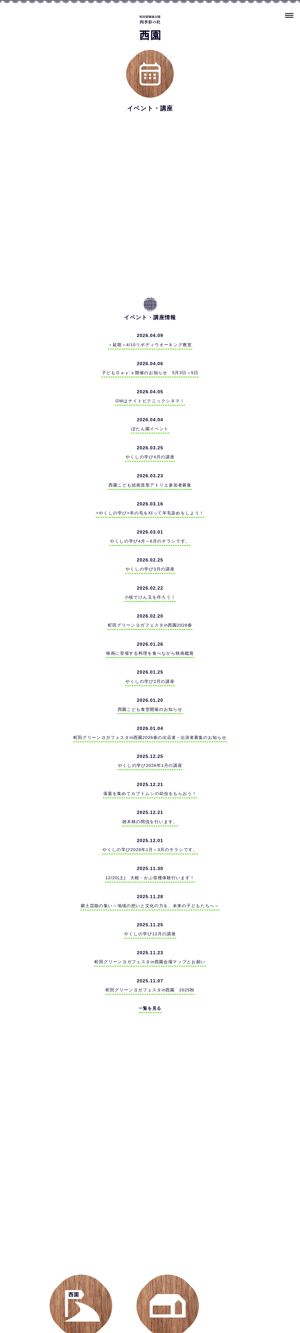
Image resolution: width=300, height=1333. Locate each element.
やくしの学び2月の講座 (150, 691)
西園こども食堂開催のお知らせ (150, 720)
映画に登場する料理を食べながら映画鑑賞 (150, 662)
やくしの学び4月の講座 (150, 460)
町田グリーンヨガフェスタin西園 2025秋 (150, 1008)
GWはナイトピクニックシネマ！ (150, 402)
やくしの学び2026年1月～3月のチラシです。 (150, 864)
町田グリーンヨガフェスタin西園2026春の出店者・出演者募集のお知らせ (150, 749)
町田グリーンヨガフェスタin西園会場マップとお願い (150, 980)
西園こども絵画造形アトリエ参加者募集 (150, 489)
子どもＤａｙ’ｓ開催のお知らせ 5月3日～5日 (150, 373)
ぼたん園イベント (150, 431)
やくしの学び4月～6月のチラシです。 (150, 547)
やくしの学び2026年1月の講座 (150, 777)
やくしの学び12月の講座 (150, 951)
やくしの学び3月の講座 (150, 576)
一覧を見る (150, 1028)
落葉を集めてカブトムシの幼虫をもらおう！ (150, 806)
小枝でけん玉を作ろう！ (150, 604)
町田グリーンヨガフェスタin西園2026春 (150, 633)
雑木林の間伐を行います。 (150, 835)
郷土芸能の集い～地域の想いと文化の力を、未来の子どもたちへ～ (150, 922)
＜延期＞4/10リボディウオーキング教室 (150, 345)
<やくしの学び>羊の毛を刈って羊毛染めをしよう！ (150, 518)
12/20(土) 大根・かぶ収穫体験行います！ (150, 893)
